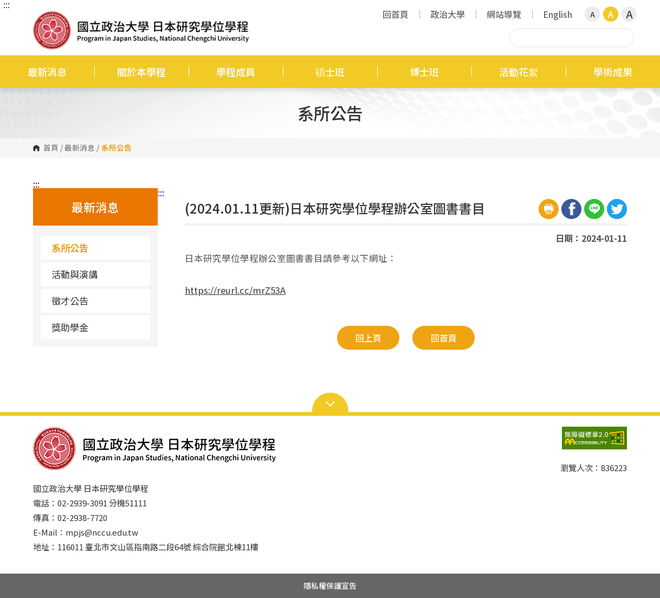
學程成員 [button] (235, 72)
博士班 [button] (424, 72)
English (557, 14)
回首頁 (396, 14)
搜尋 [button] (624, 37)
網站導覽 (504, 14)
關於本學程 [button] (141, 72)
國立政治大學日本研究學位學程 (44, 19)
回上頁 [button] (368, 337)
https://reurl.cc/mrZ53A (235, 290)
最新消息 (79, 148)
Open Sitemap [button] (330, 403)
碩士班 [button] (330, 72)
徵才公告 (69, 300)
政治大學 (447, 14)
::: (6, 4)
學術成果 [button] (612, 72)
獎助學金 (69, 327)
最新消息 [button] (47, 72)
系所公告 (69, 247)
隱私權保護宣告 (330, 585)
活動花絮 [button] (518, 72)
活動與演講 (74, 274)
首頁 (51, 148)
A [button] (592, 14)
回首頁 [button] (444, 337)
